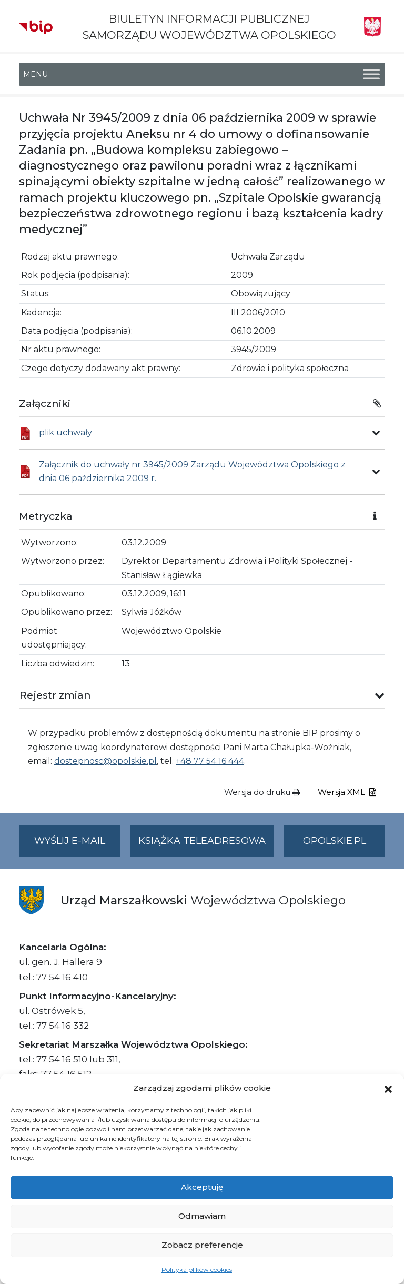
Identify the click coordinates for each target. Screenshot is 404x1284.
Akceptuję (202, 1187)
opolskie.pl (334, 841)
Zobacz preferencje (202, 1245)
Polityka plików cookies (196, 1269)
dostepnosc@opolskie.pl (105, 761)
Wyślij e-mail (77, 845)
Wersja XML (347, 792)
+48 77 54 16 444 (210, 761)
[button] (388, 1088)
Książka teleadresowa (202, 841)
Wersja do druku (262, 792)
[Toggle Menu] (371, 74)
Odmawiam (202, 1216)
